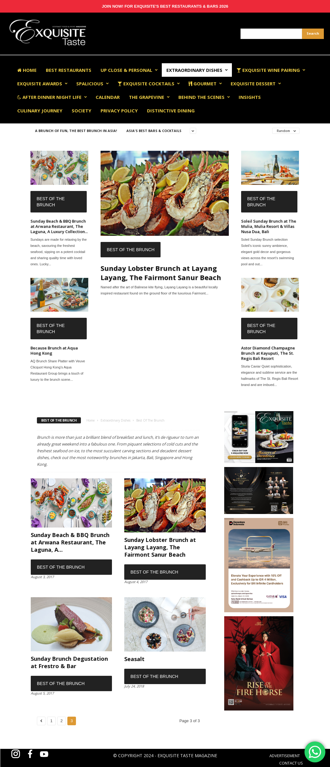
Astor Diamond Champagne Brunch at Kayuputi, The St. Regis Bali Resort (268, 353)
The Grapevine (149, 97)
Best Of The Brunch (51, 201)
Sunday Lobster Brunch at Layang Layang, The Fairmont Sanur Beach (161, 272)
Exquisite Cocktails (148, 83)
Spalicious (92, 83)
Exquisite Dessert (256, 83)
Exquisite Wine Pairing (271, 70)
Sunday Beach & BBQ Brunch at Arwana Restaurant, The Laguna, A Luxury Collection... (59, 226)
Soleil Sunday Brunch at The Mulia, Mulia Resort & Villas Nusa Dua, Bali (268, 226)
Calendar (108, 97)
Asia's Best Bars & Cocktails (153, 130)
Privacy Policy (119, 110)
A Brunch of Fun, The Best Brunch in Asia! (76, 130)
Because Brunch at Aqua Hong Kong (54, 350)
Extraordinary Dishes (197, 70)
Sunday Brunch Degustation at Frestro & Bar (69, 662)
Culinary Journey (39, 110)
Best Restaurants (68, 70)
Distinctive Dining (171, 110)
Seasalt (134, 659)
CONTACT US (291, 763)
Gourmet (205, 83)
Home (27, 70)
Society (81, 110)
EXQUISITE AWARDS (42, 83)
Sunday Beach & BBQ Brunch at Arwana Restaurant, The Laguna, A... (70, 542)
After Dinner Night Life (52, 97)
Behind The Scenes (204, 97)
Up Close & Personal (129, 70)
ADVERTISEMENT (284, 755)
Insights (250, 97)
